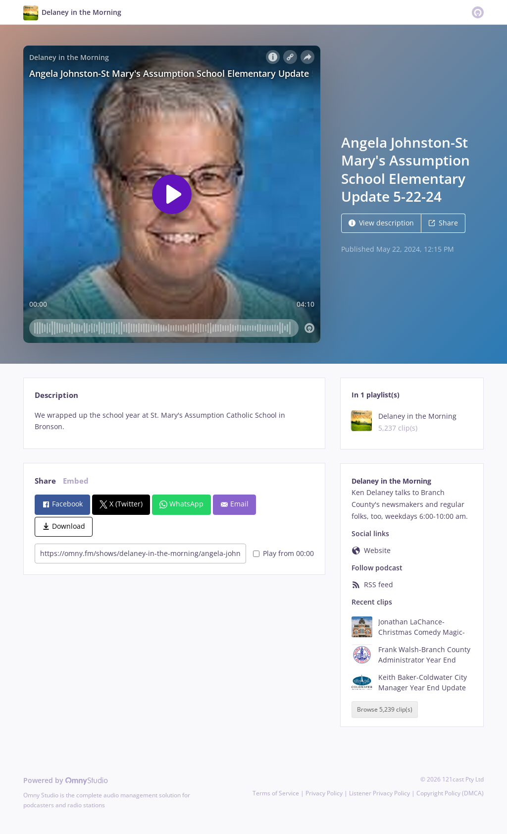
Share (443, 222)
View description (381, 222)
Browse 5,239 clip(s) (384, 710)
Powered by (65, 780)
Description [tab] (56, 395)
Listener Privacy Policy (379, 793)
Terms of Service (276, 793)
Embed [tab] (76, 481)
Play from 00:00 (283, 553)
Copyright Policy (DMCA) (450, 793)
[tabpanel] (174, 421)
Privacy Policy (324, 793)
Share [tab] (45, 481)
